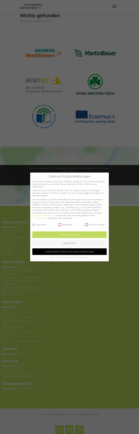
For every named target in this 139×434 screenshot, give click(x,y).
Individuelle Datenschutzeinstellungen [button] (69, 248)
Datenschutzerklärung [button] (70, 254)
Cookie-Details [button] (55, 254)
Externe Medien (95, 221)
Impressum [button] (85, 254)
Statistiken (65, 221)
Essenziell (39, 221)
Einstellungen (39, 214)
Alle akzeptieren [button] (69, 231)
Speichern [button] (69, 239)
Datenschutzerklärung (43, 212)
